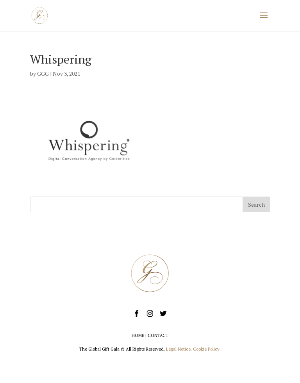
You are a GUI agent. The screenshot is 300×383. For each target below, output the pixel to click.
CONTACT (158, 335)
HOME (138, 335)
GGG (43, 73)
